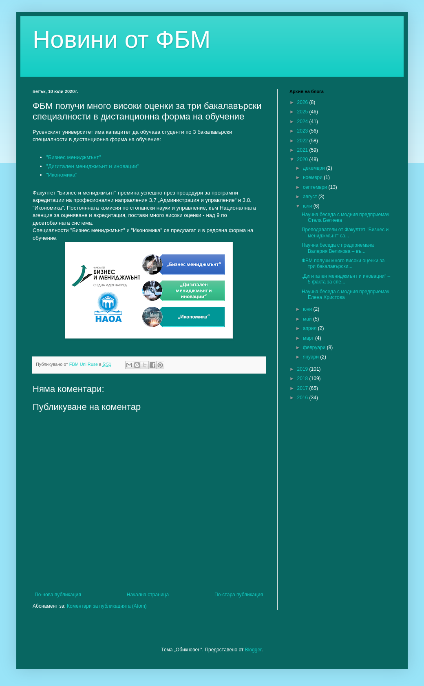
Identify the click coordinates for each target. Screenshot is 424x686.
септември (316, 187)
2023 (303, 131)
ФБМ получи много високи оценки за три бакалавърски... (343, 263)
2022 (303, 141)
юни (308, 309)
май (308, 319)
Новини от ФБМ (122, 39)
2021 (303, 150)
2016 (303, 398)
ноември (313, 177)
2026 (303, 102)
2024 (303, 121)
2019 (303, 369)
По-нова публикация (58, 594)
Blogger (253, 650)
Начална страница (148, 594)
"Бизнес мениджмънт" (73, 157)
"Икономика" (61, 175)
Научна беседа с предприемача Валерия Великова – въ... (338, 248)
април (310, 328)
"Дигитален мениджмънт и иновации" (92, 166)
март (309, 338)
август (310, 196)
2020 (303, 159)
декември (314, 168)
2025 (303, 112)
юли (308, 206)
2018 (303, 378)
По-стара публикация (238, 594)
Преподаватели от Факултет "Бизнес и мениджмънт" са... (345, 232)
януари (311, 357)
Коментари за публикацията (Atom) (107, 606)
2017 (303, 388)
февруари (315, 347)
